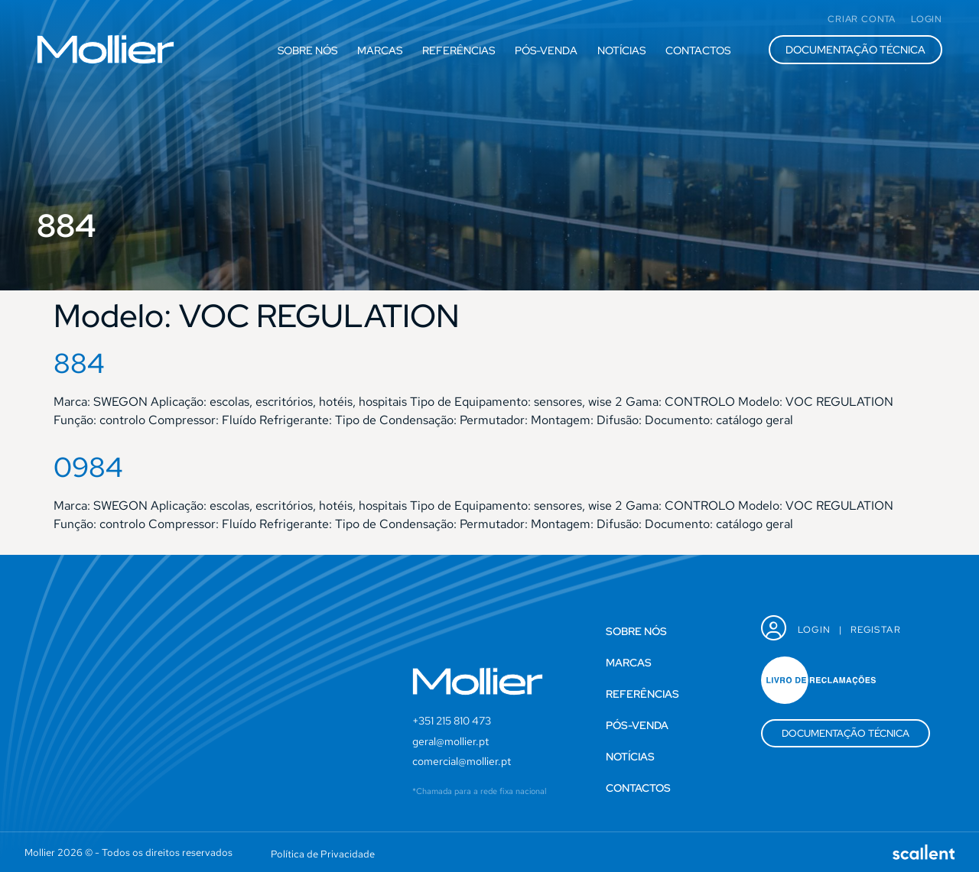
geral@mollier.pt (450, 741)
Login (814, 630)
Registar (876, 630)
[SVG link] (105, 49)
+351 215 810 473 (451, 721)
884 (79, 363)
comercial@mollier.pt (461, 761)
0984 (88, 467)
